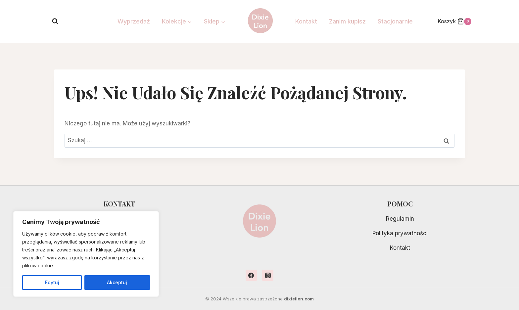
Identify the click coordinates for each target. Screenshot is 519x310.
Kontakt (306, 21)
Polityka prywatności (400, 233)
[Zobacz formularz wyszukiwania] (55, 21)
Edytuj (52, 282)
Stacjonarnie (395, 21)
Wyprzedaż (134, 21)
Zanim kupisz (347, 21)
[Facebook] (251, 275)
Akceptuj (117, 282)
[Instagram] (267, 275)
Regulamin (400, 218)
